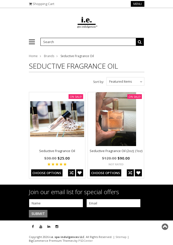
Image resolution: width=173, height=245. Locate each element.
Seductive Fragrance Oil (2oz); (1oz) (116, 151)
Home (33, 56)
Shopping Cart (43, 4)
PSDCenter (85, 240)
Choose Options (46, 173)
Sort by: (98, 82)
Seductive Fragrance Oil (57, 151)
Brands (49, 56)
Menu (137, 4)
